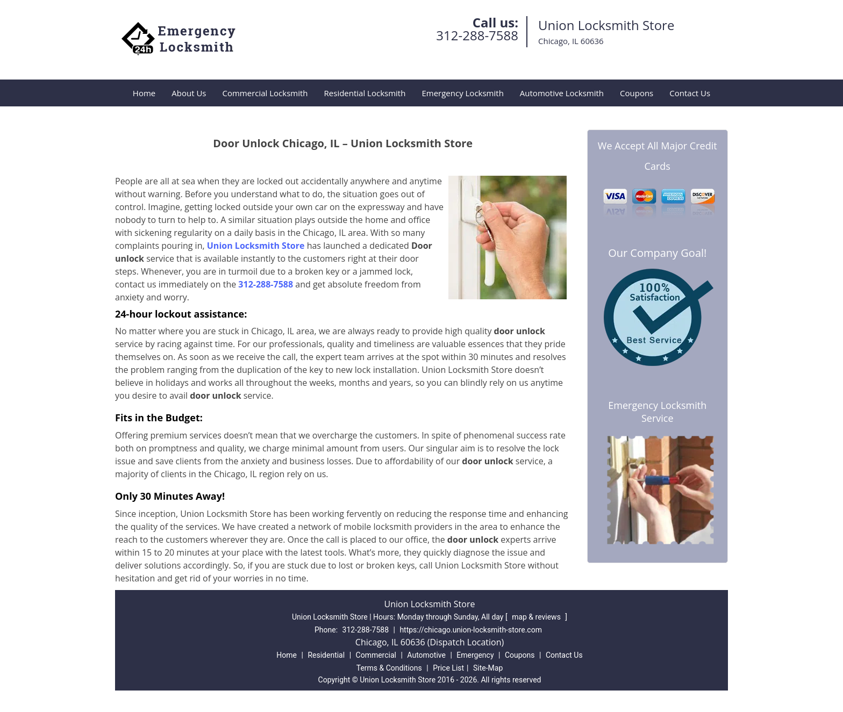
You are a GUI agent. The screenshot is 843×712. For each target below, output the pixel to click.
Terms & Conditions (389, 668)
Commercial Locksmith (265, 93)
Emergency (475, 655)
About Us (189, 93)
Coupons (636, 93)
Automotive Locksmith (562, 93)
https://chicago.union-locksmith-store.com (470, 629)
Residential (326, 655)
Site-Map (488, 668)
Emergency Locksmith (462, 93)
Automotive (426, 655)
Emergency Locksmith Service (657, 412)
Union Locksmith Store (256, 245)
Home (144, 93)
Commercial (376, 655)
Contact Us (689, 93)
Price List (448, 668)
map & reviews (537, 617)
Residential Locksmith (365, 93)
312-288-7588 (477, 35)
